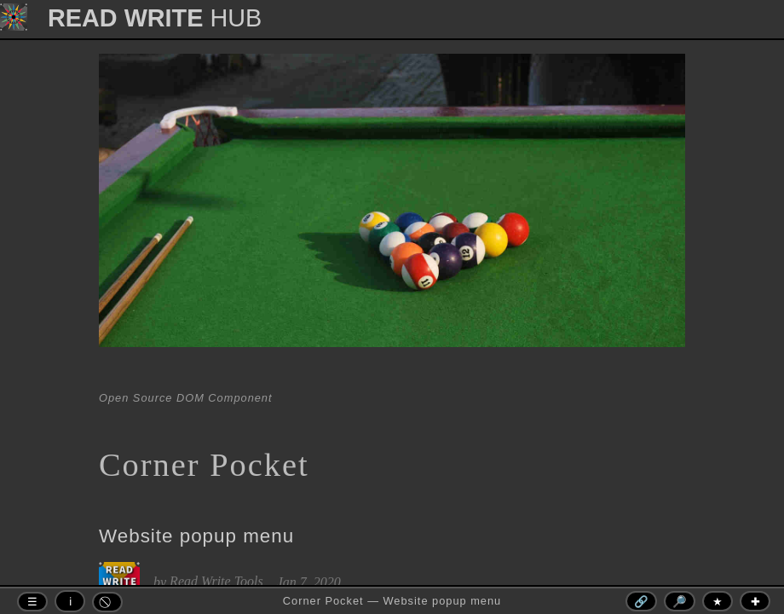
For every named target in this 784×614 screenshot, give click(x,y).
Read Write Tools (216, 581)
